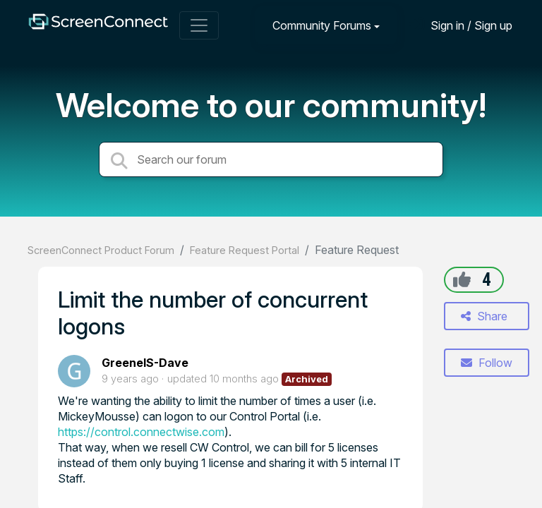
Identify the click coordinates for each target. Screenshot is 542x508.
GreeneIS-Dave (145, 363)
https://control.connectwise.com (141, 432)
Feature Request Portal (244, 250)
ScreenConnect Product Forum (101, 250)
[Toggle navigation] (199, 25)
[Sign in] (461, 25)
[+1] (462, 279)
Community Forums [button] (321, 25)
